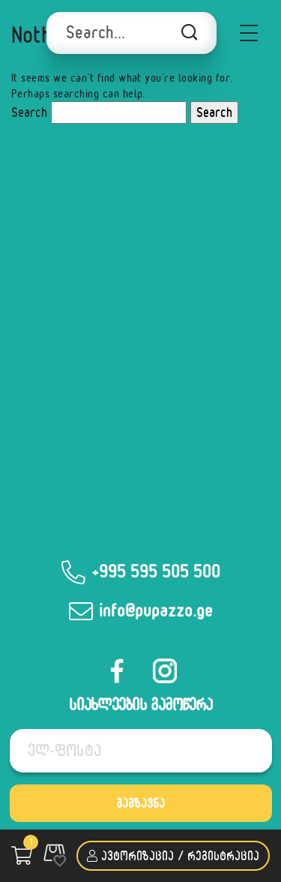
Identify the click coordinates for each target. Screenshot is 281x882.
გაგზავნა (140, 803)
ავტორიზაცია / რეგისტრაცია (173, 855)
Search (29, 112)
